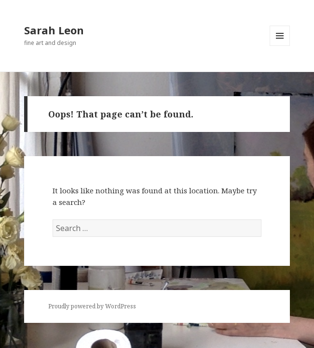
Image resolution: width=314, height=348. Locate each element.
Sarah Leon (54, 30)
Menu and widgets (280, 45)
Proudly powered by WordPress (92, 306)
